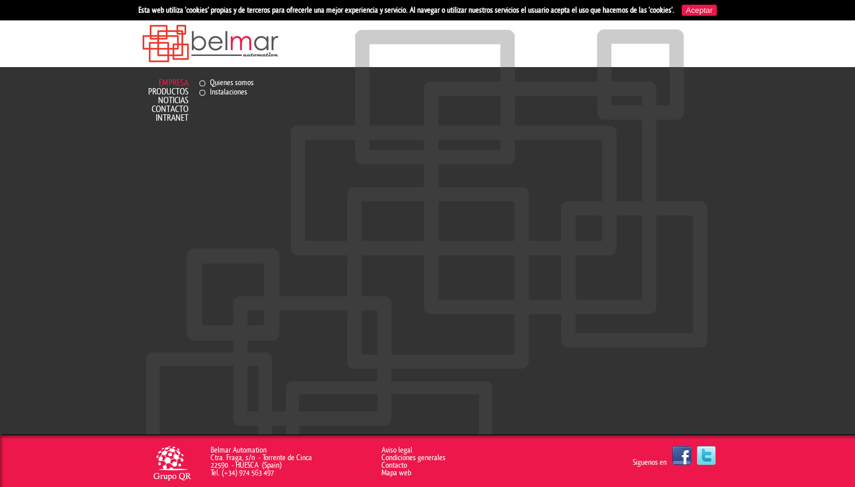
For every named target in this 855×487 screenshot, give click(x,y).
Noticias (173, 100)
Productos (168, 91)
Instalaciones (228, 92)
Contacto (170, 109)
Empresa (173, 83)
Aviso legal (396, 450)
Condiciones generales (413, 457)
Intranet (172, 118)
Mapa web (396, 473)
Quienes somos (232, 82)
